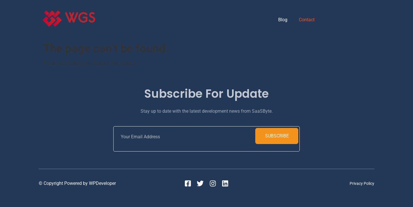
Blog (282, 19)
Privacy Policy (362, 183)
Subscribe (277, 136)
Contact (307, 19)
